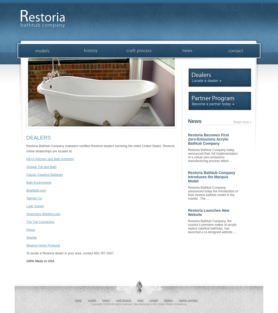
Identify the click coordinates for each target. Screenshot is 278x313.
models (92, 300)
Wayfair (31, 237)
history (106, 300)
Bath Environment (38, 183)
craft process (123, 300)
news (140, 300)
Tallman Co (34, 198)
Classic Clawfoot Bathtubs (44, 175)
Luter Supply (35, 206)
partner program (188, 300)
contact (154, 300)
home (78, 300)
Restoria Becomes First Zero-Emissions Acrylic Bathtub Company (208, 139)
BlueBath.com (36, 190)
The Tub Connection (40, 222)
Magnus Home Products (43, 245)
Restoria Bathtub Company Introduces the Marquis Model (211, 177)
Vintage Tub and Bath (41, 167)
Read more (242, 122)
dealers (168, 300)
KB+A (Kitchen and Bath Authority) (50, 159)
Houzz (30, 230)
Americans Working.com (43, 214)
